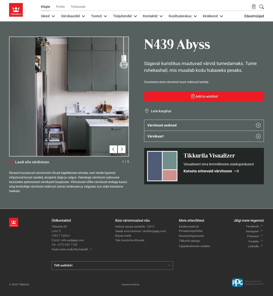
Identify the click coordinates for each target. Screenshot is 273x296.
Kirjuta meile (123, 235)
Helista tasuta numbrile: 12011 (135, 226)
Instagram (252, 231)
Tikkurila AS (59, 226)
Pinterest (253, 236)
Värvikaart (204, 136)
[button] (253, 6)
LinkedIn (253, 246)
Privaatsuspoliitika (191, 231)
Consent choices (131, 284)
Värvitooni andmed (204, 125)
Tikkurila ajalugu (189, 241)
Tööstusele (78, 7)
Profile (60, 7)
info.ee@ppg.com (72, 240)
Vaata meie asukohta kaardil (70, 249)
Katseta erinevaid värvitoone (211, 171)
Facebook (252, 226)
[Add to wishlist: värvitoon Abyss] (204, 96)
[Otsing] (261, 7)
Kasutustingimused (191, 236)
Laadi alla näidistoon (29, 162)
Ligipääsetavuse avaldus (194, 246)
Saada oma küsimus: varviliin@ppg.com (140, 231)
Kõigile (45, 7)
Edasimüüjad (254, 16)
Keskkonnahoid (188, 226)
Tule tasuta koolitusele (129, 240)
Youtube (253, 241)
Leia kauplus (161, 111)
